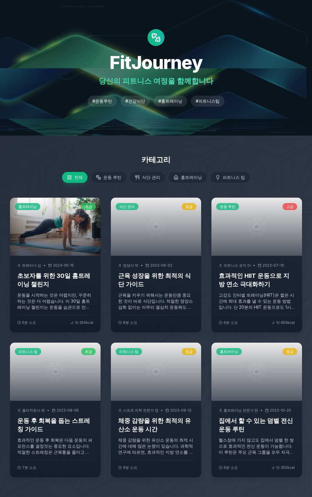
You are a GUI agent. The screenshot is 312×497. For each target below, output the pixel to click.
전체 (75, 177)
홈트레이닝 (188, 177)
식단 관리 (147, 177)
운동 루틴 (108, 177)
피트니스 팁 (230, 177)
